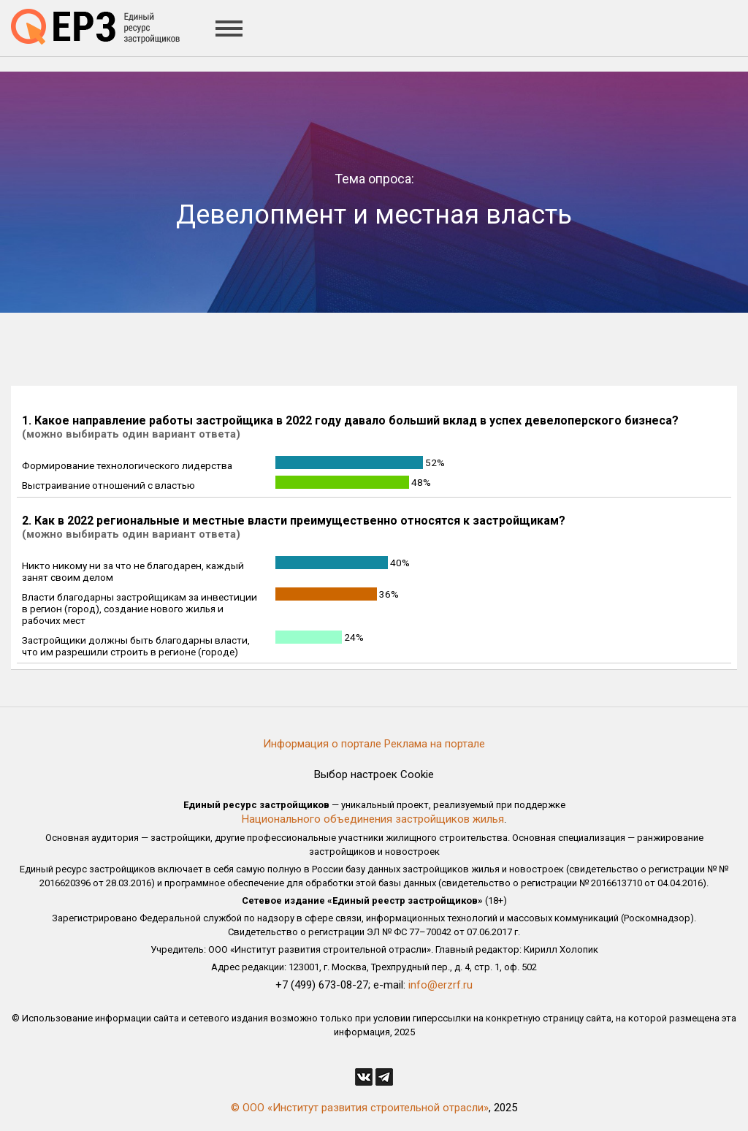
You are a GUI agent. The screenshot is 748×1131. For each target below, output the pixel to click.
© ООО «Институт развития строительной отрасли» (360, 1107)
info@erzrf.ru (440, 984)
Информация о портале (322, 743)
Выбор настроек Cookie (374, 774)
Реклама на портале (434, 743)
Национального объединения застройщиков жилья (373, 819)
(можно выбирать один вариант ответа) (131, 434)
